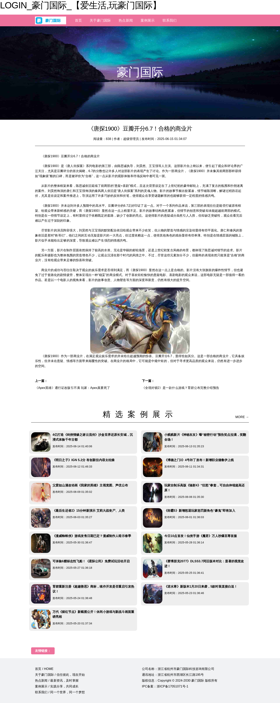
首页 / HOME (44, 668)
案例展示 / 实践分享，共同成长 (57, 686)
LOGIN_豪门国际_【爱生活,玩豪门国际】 (80, 5)
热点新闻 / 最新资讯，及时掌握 (57, 680)
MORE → (242, 417)
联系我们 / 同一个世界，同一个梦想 (60, 692)
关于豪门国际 (100, 20)
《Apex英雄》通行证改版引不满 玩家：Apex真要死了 (72, 387)
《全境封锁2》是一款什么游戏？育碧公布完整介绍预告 (180, 387)
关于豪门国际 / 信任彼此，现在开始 (60, 674)
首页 (78, 20)
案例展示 (148, 20)
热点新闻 (126, 20)
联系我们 (170, 20)
